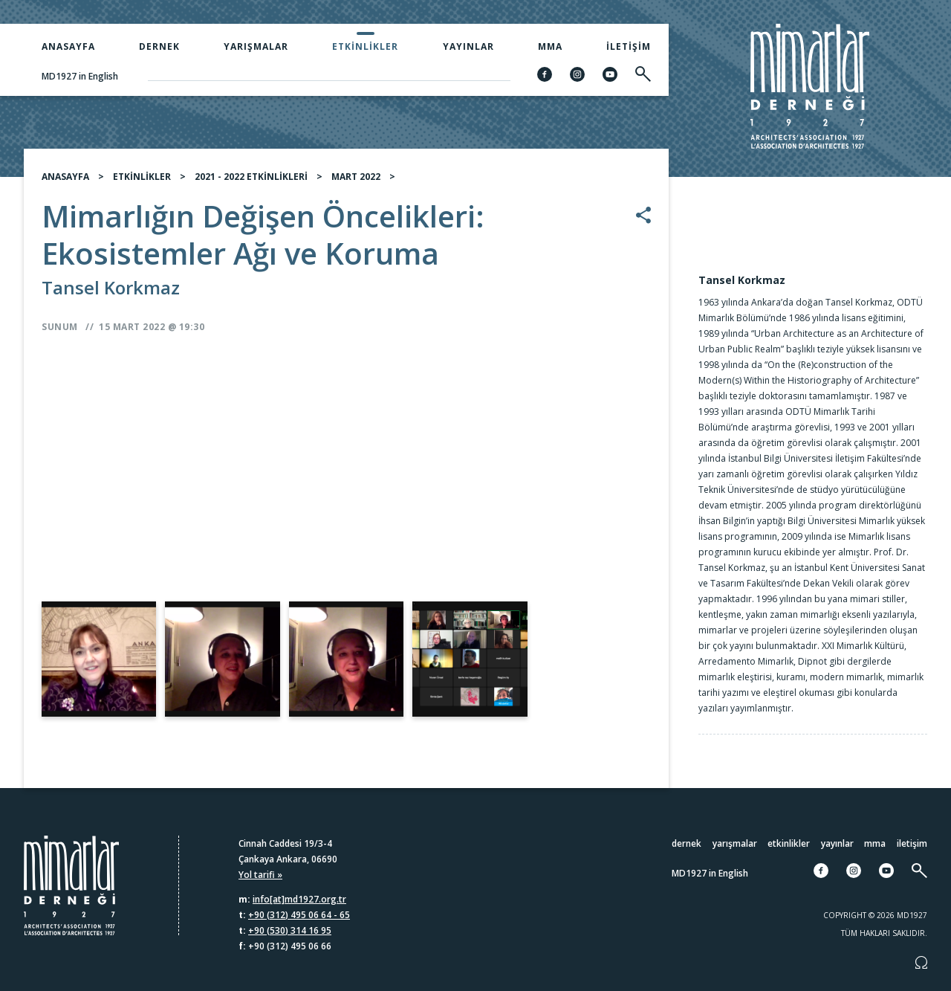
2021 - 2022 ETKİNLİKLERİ (251, 176)
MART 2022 (355, 176)
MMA (550, 46)
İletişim (628, 46)
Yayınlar (468, 46)
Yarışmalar (256, 46)
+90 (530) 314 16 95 (289, 930)
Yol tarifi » (260, 874)
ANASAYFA (65, 176)
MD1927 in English (80, 76)
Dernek (159, 46)
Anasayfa (68, 46)
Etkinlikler (365, 46)
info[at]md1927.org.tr (299, 899)
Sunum (60, 326)
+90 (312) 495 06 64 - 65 (299, 914)
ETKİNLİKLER (142, 176)
